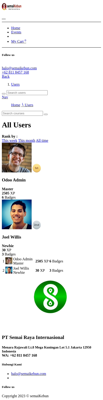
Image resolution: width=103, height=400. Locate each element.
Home (15, 105)
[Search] (4, 93)
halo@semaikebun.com (19, 68)
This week (9, 140)
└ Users (27, 105)
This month (26, 140)
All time (42, 140)
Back (6, 76)
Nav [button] (5, 97)
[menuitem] (15, 28)
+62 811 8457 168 (15, 72)
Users (15, 84)
